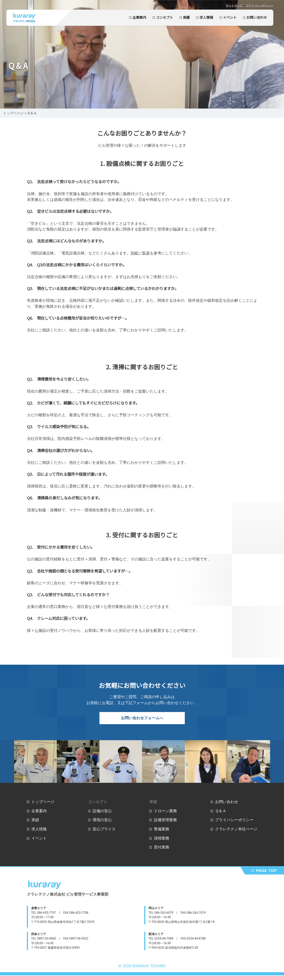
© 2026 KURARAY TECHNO (142, 966)
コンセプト (164, 17)
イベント (230, 17)
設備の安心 (102, 811)
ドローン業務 (165, 811)
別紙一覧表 (140, 253)
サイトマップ (234, 5)
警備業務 (161, 829)
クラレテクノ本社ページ (236, 829)
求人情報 (206, 17)
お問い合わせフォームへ (142, 718)
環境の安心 (102, 820)
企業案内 (139, 17)
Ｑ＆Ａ (220, 811)
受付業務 (161, 847)
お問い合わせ (256, 17)
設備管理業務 (165, 820)
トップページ (42, 802)
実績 (186, 17)
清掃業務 (161, 839)
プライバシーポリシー (259, 5)
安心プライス (104, 829)
